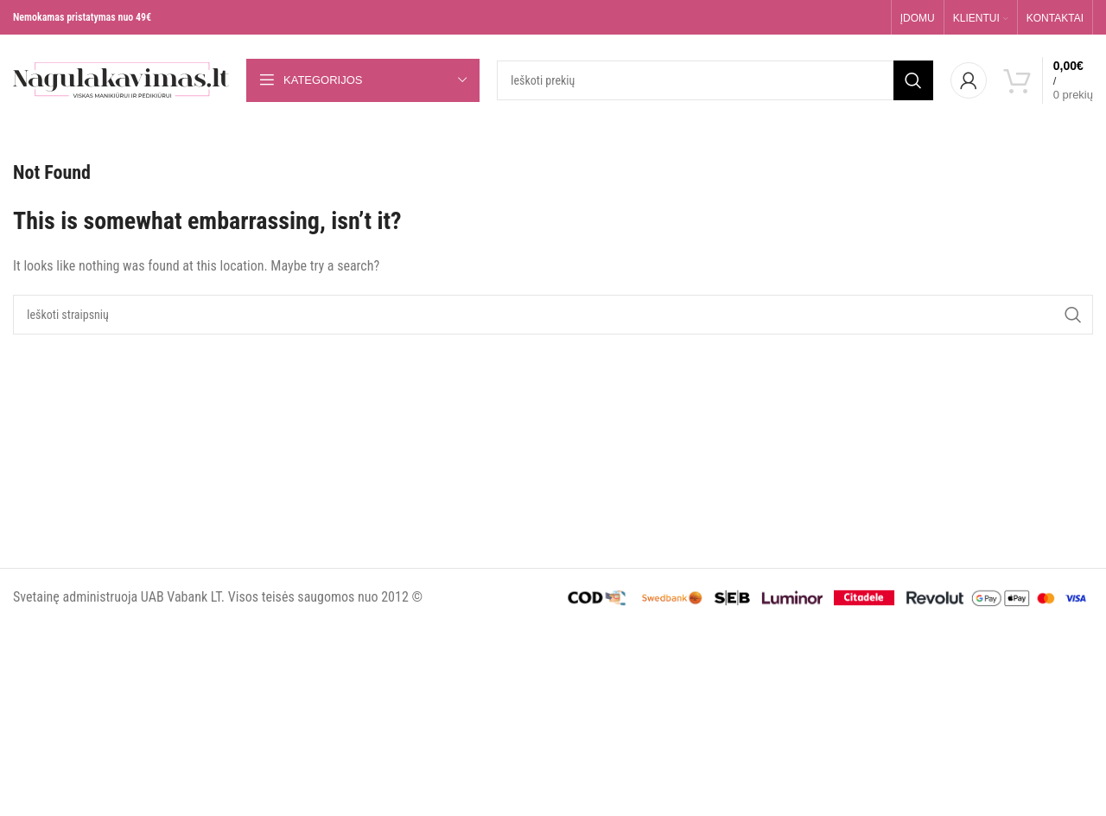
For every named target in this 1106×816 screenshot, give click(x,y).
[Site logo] (121, 79)
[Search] (715, 80)
